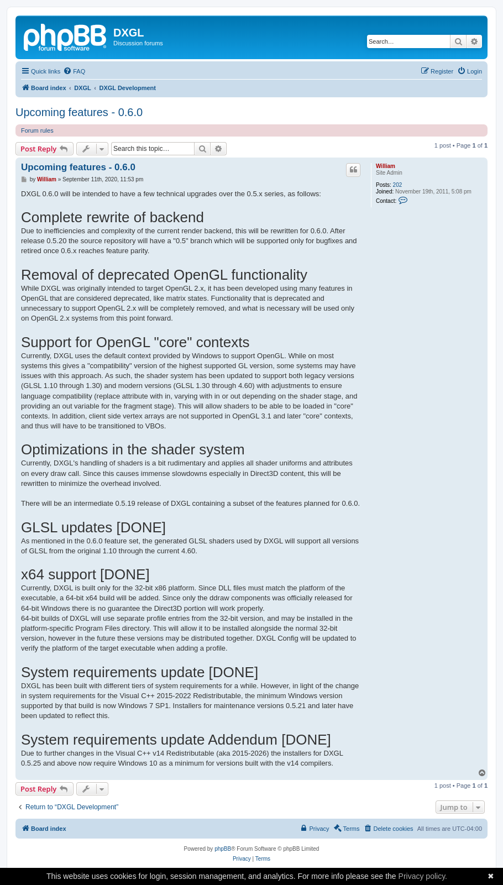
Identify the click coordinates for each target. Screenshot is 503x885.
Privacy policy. (423, 876)
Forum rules (37, 130)
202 (397, 185)
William (385, 166)
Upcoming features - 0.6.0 (79, 112)
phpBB (222, 849)
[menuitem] (74, 71)
